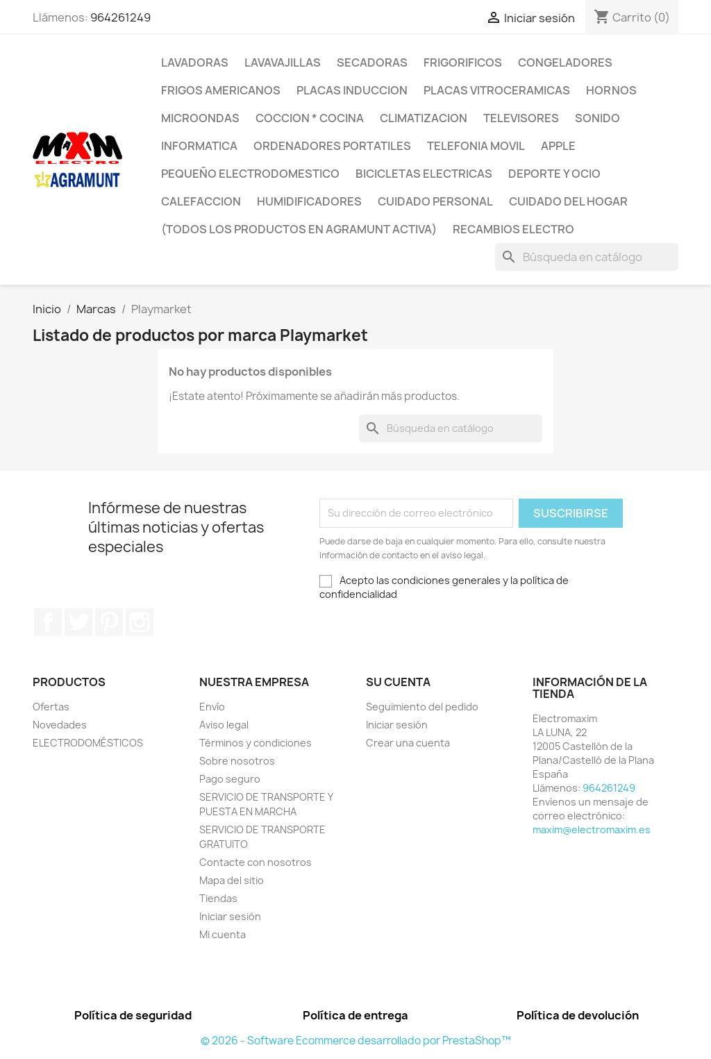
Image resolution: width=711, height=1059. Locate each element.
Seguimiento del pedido (422, 706)
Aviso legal (224, 724)
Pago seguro (229, 778)
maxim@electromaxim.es (592, 829)
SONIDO (597, 118)
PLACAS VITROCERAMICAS (497, 90)
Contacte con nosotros (255, 862)
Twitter (78, 622)
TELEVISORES (521, 118)
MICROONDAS (200, 118)
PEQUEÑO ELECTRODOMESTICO (250, 173)
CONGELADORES (565, 62)
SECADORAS (372, 62)
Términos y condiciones (255, 742)
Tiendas (218, 898)
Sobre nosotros (237, 760)
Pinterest (109, 622)
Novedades (60, 724)
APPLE (558, 145)
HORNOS (611, 90)
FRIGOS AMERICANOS (221, 90)
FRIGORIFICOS (463, 62)
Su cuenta (398, 682)
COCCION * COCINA (310, 118)
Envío (212, 706)
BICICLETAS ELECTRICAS (424, 173)
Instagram (139, 622)
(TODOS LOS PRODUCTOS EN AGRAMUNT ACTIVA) (299, 229)
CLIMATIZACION (423, 118)
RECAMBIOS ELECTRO (513, 229)
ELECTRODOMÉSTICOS (88, 742)
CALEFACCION (201, 201)
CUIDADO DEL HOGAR (568, 201)
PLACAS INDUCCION (352, 90)
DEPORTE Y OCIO (554, 173)
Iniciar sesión (230, 916)
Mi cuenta (222, 934)
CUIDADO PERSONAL (435, 201)
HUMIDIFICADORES (309, 201)
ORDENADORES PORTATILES (332, 145)
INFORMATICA (199, 145)
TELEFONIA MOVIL (476, 145)
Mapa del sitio (231, 880)
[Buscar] (586, 257)
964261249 (120, 17)
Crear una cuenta (408, 742)
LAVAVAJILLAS (282, 62)
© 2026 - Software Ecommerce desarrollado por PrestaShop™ (356, 1040)
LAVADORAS (194, 62)
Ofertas (51, 706)
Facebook (48, 622)
